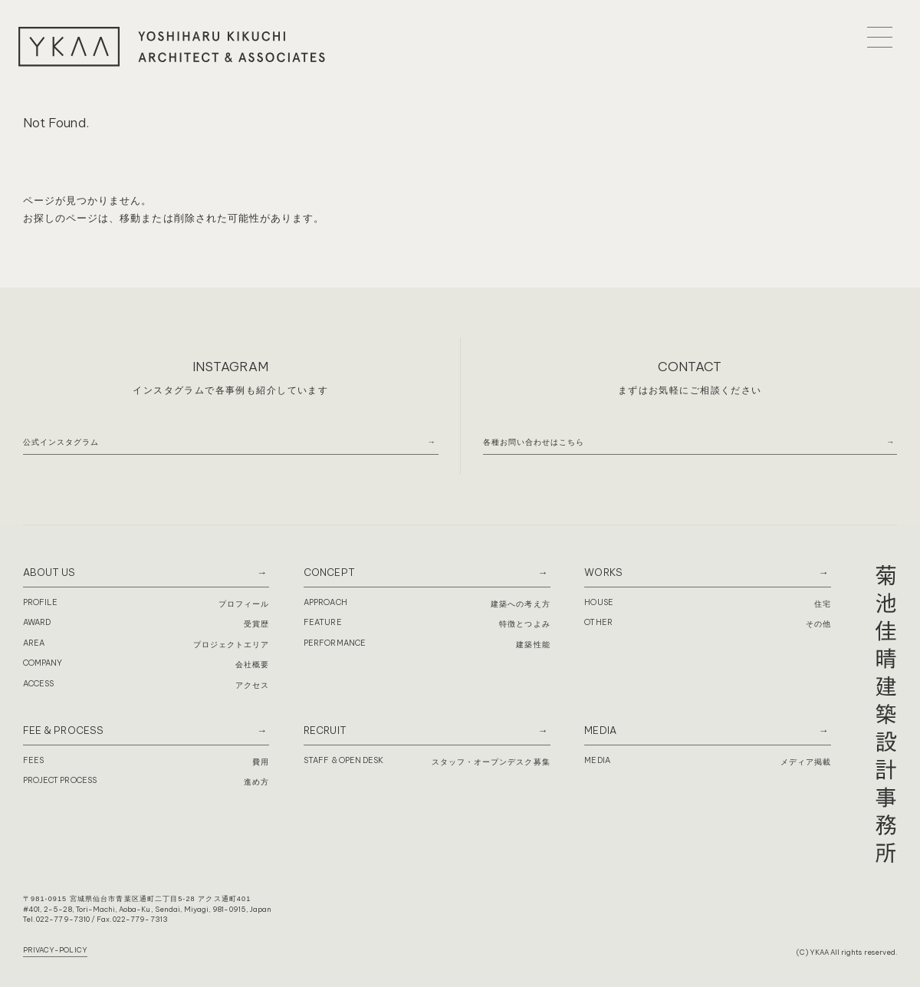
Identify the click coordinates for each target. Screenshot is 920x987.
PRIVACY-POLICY (55, 950)
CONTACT (690, 366)
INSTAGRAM (230, 366)
